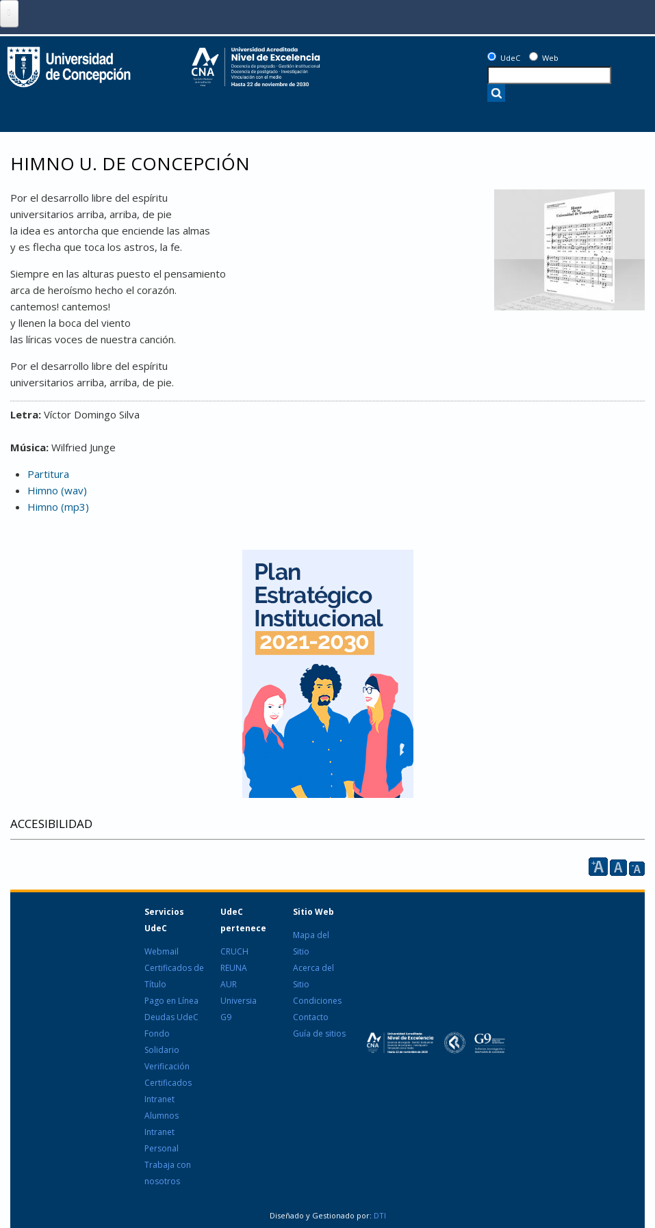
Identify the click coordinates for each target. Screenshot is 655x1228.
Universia (238, 1000)
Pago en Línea (171, 1000)
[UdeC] (491, 56)
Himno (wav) (57, 490)
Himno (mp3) (58, 506)
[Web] (533, 56)
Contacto (311, 1017)
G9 (225, 1017)
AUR (228, 984)
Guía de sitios (319, 1033)
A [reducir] (637, 869)
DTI (379, 1215)
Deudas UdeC (171, 1017)
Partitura (48, 474)
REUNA (233, 968)
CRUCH (234, 951)
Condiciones (317, 1000)
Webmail (161, 951)
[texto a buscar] (549, 75)
